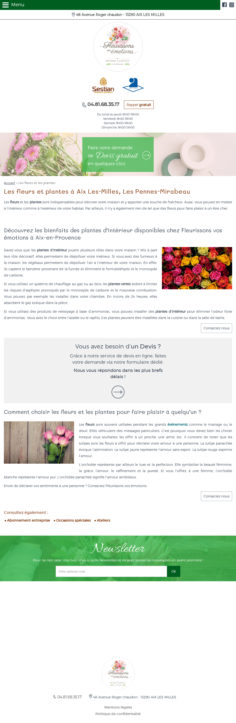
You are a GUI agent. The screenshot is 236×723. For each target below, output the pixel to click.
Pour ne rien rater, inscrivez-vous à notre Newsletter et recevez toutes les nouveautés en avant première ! (118, 560)
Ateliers (103, 520)
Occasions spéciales (73, 520)
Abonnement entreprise (28, 520)
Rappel (139, 105)
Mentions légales (118, 707)
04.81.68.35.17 (102, 104)
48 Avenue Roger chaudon (119, 15)
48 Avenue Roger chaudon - (134, 697)
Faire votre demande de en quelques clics (119, 155)
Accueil (9, 183)
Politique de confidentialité (118, 714)
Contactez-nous (216, 328)
